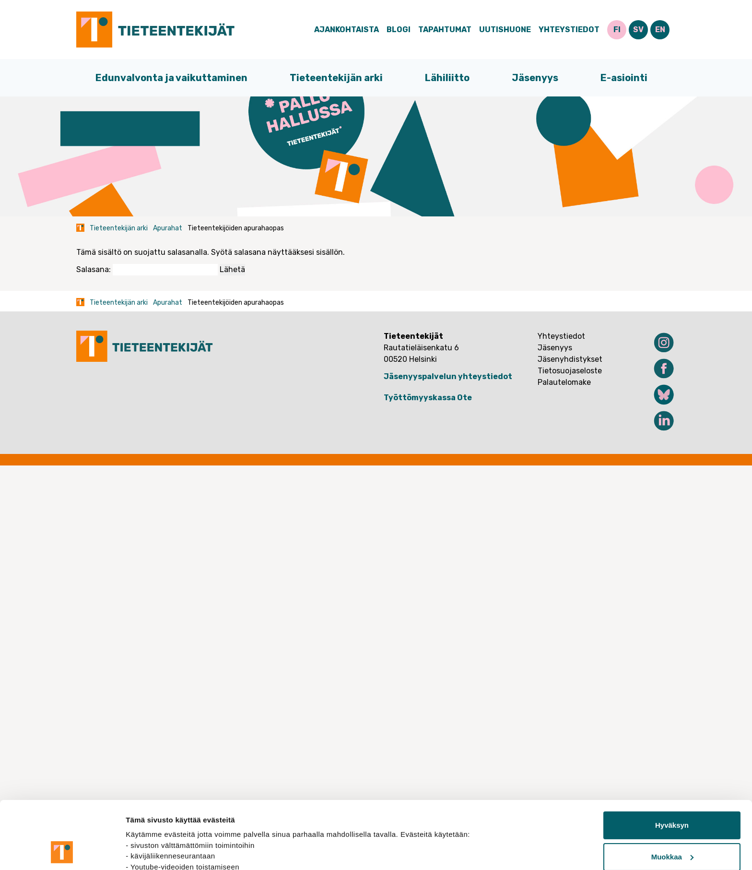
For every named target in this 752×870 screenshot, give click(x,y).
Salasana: (147, 269)
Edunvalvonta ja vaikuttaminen (171, 77)
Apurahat (167, 228)
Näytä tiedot (146, 851)
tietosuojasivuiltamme (166, 825)
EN (660, 29)
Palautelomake (564, 382)
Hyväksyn (672, 762)
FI (617, 29)
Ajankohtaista (346, 29)
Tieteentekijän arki (336, 77)
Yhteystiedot (569, 29)
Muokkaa (672, 793)
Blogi (399, 29)
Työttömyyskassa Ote (428, 397)
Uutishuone (505, 29)
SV (638, 29)
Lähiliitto (447, 77)
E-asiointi (623, 77)
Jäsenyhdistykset (570, 359)
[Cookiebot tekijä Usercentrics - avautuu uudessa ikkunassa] (62, 851)
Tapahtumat (444, 29)
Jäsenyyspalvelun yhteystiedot (448, 376)
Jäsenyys (535, 77)
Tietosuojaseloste (570, 370)
